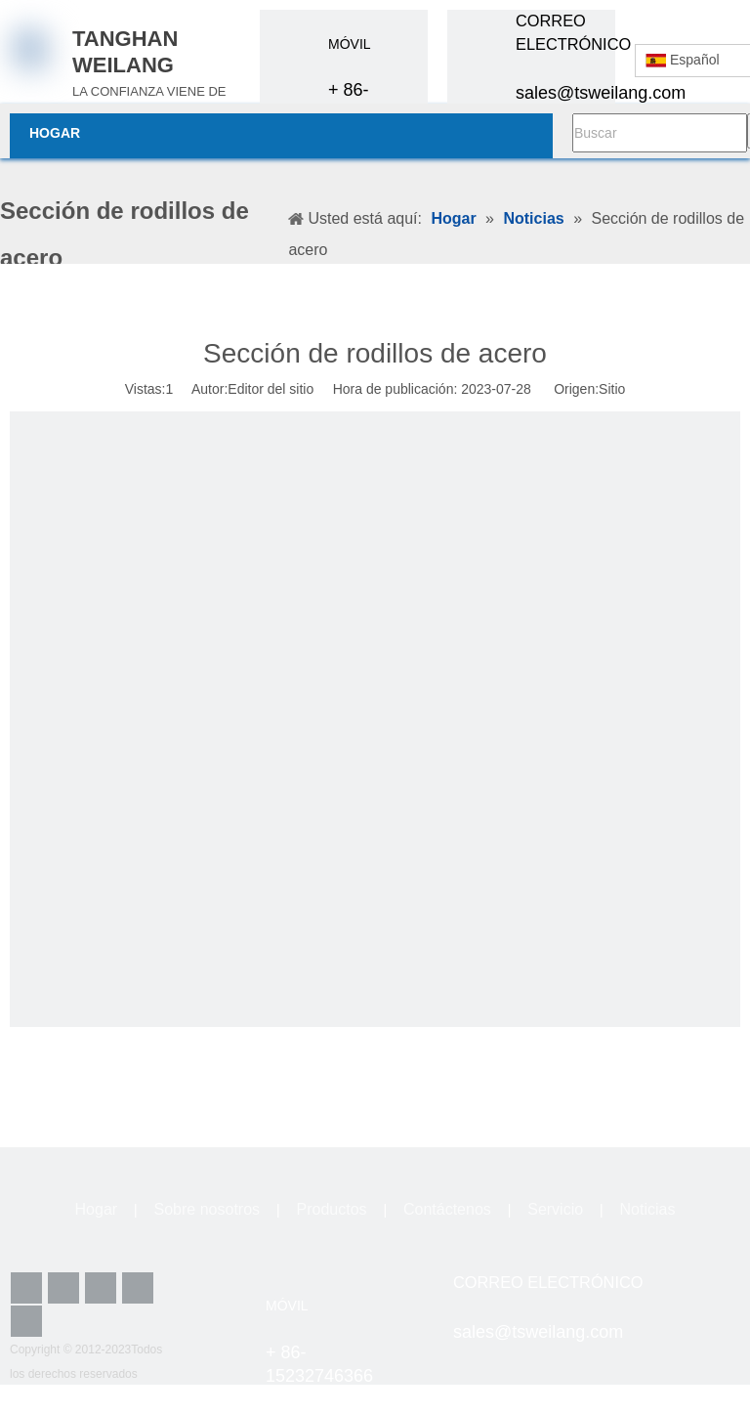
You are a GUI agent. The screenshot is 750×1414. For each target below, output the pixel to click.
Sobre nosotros (207, 1209)
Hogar (96, 1209)
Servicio (555, 1209)
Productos (331, 1209)
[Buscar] (659, 132)
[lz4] (718, 1292)
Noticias (648, 1209)
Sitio (612, 389)
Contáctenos (447, 1209)
